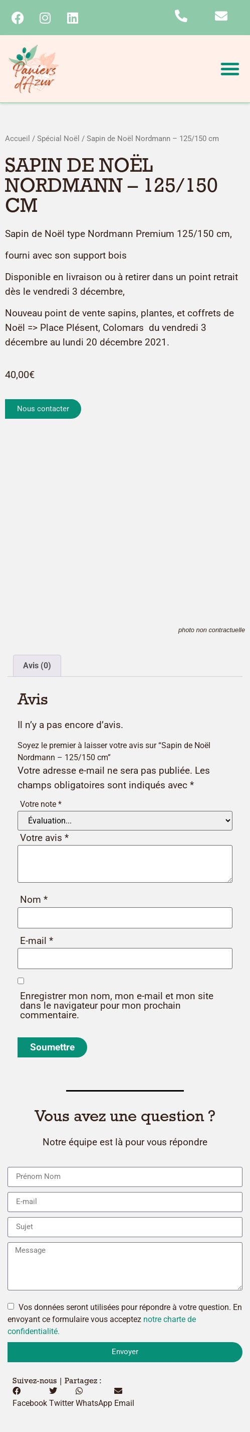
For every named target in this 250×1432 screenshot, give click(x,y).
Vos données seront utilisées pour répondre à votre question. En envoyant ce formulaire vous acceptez (125, 1319)
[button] (230, 69)
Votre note (41, 804)
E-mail (36, 940)
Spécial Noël (58, 138)
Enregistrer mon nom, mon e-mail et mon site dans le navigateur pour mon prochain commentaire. (116, 1005)
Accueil (17, 138)
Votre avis (44, 838)
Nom (34, 899)
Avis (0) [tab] (37, 665)
